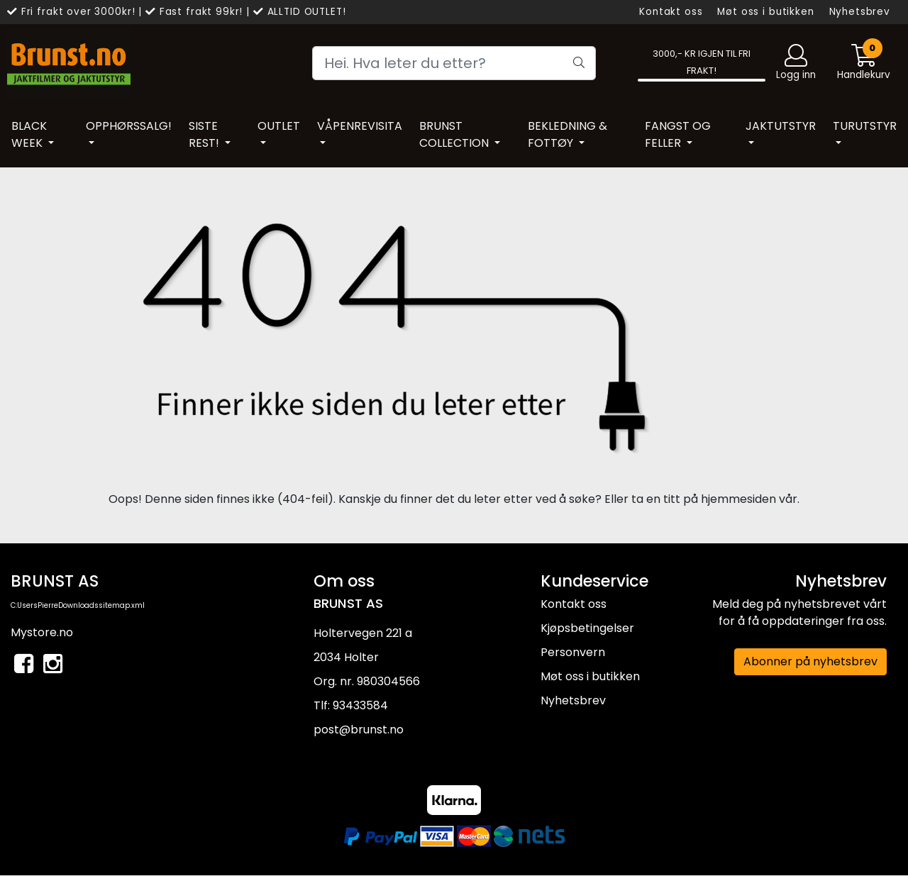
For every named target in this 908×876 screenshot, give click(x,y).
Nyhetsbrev (860, 11)
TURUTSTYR (865, 126)
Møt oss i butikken (765, 11)
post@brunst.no (359, 729)
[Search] (454, 63)
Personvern (573, 652)
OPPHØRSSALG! (129, 126)
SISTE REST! (205, 134)
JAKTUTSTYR (781, 126)
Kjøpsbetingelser (587, 628)
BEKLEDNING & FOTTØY (567, 134)
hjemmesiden (738, 499)
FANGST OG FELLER (678, 134)
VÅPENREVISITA (359, 126)
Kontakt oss (670, 11)
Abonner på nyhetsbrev (810, 661)
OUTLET (279, 126)
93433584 (360, 705)
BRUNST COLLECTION (455, 134)
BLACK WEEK (29, 134)
